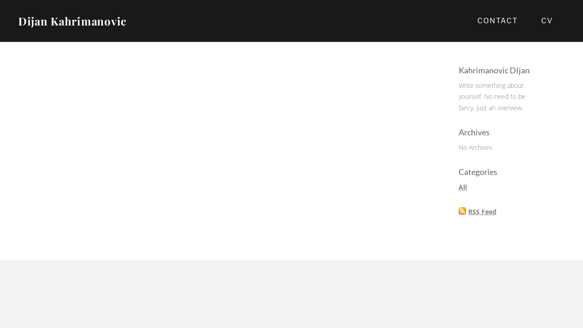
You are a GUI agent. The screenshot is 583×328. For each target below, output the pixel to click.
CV (547, 20)
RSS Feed (482, 211)
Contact (497, 20)
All (463, 187)
